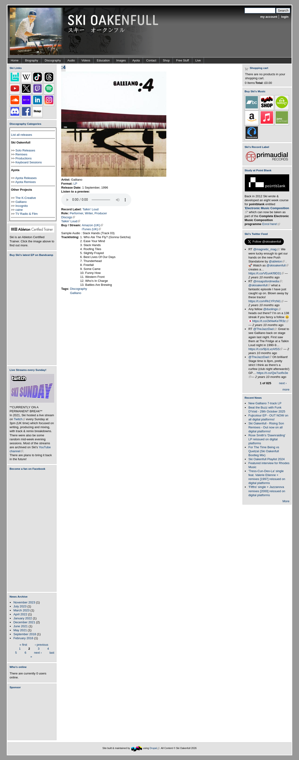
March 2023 (21, 610)
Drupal (155, 748)
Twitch (19, 419)
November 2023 (24, 602)
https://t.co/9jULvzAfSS (265, 349)
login (284, 16)
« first (23, 644)
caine (19, 210)
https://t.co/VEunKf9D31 (266, 273)
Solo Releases (25, 150)
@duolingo (272, 309)
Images (121, 60)
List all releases (21, 134)
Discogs (68, 217)
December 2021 (24, 622)
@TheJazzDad (264, 329)
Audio (71, 60)
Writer (89, 213)
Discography (53, 60)
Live (198, 60)
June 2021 (20, 626)
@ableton (277, 261)
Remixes (21, 154)
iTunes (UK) (91, 229)
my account (268, 16)
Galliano (21, 202)
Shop (166, 60)
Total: (259, 83)
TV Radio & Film (26, 213)
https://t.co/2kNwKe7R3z (270, 321)
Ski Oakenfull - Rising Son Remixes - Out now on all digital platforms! (266, 427)
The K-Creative (25, 198)
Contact (151, 60)
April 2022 (20, 614)
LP (75, 183)
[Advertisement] (33, 714)
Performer (76, 213)
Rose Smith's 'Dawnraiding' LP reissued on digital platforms (266, 439)
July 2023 (19, 606)
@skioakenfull (277, 265)
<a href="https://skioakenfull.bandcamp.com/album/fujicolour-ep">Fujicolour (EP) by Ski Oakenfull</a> (31, 311)
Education (103, 60)
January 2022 (22, 618)
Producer (101, 213)
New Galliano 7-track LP (264, 403)
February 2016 (23, 638)
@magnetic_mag (266, 249)
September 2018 (24, 634)
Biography (31, 60)
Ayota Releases (26, 178)
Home (14, 60)
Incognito (21, 206)
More (285, 501)
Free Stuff (182, 60)
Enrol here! (271, 224)
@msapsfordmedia (267, 281)
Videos (85, 60)
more (285, 389)
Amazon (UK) (92, 225)
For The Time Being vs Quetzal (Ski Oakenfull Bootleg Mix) (263, 451)
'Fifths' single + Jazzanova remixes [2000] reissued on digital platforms (266, 491)
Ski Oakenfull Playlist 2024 (266, 459)
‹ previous (41, 644)
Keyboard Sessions (28, 162)
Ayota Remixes (25, 182)
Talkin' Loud (90, 209)
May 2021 (20, 630)
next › (38, 652)
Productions (23, 158)
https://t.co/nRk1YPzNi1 (265, 301)
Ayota (136, 60)
